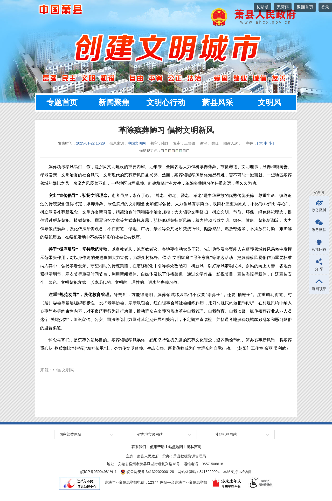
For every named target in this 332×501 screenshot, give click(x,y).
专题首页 (62, 102)
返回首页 (305, 7)
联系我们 (139, 447)
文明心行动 (165, 102)
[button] (262, 7)
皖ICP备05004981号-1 (98, 472)
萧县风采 (217, 102)
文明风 (269, 102)
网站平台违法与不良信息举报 (183, 482)
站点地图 (175, 447)
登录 (325, 7)
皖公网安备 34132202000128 (147, 472)
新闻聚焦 (113, 102)
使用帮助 (157, 447)
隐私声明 (194, 447)
